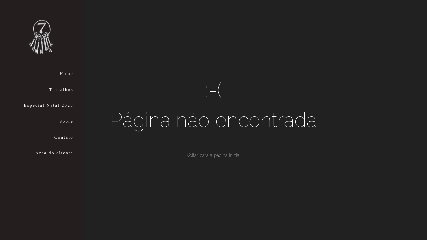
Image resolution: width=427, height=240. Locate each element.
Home (66, 73)
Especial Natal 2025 (48, 105)
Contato (63, 137)
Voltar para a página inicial (213, 155)
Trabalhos (61, 89)
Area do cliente (54, 152)
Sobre (66, 121)
